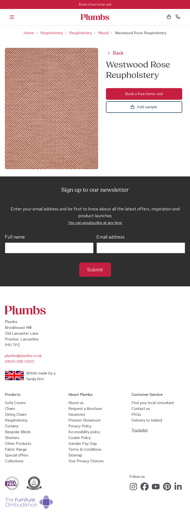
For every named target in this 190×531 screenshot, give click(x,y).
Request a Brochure (85, 408)
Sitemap (75, 455)
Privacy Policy (80, 426)
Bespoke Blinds (18, 431)
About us (76, 402)
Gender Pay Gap (82, 443)
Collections (14, 461)
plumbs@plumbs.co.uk (23, 355)
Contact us (140, 408)
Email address (110, 237)
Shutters (12, 437)
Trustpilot (139, 430)
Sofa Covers (15, 402)
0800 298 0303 (19, 361)
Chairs (10, 408)
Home (29, 32)
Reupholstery (51, 32)
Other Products (18, 443)
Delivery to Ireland (146, 420)
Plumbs (95, 17)
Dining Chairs (16, 414)
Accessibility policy (84, 431)
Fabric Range (16, 449)
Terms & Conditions (85, 449)
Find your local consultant (152, 402)
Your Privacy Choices (86, 461)
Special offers (16, 455)
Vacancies (76, 414)
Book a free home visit (95, 4)
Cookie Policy (79, 437)
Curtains (12, 426)
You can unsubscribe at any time (95, 222)
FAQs (136, 414)
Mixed (103, 32)
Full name (15, 237)
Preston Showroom (84, 420)
